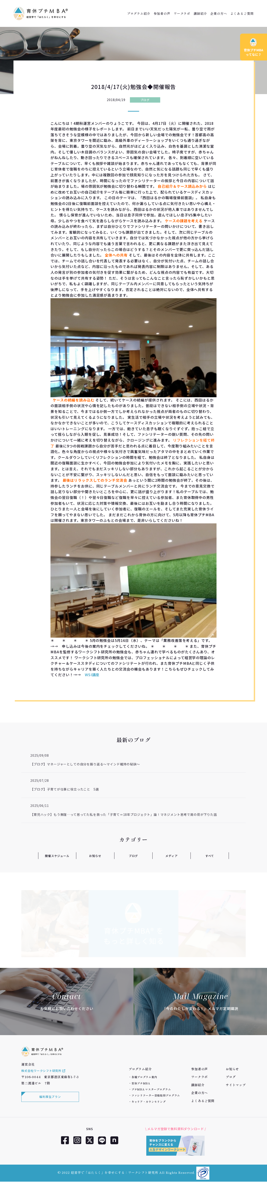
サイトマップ (236, 1085)
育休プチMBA (140, 1083)
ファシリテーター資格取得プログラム (155, 1095)
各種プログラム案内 (144, 1077)
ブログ (145, 99)
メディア (171, 855)
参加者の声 (162, 13)
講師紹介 (200, 13)
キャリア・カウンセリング (148, 1101)
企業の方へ (218, 13)
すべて (209, 855)
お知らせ (95, 855)
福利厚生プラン (49, 1102)
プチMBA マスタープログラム (151, 1089)
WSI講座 (92, 674)
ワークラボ (182, 13)
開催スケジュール (57, 855)
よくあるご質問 (242, 13)
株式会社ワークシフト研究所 (45, 1075)
